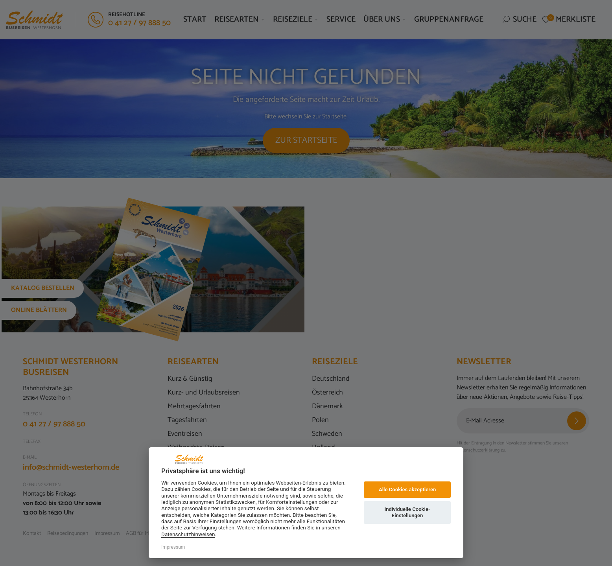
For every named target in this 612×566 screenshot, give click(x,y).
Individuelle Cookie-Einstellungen (407, 512)
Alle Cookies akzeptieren (407, 489)
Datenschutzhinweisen (188, 534)
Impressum (173, 547)
